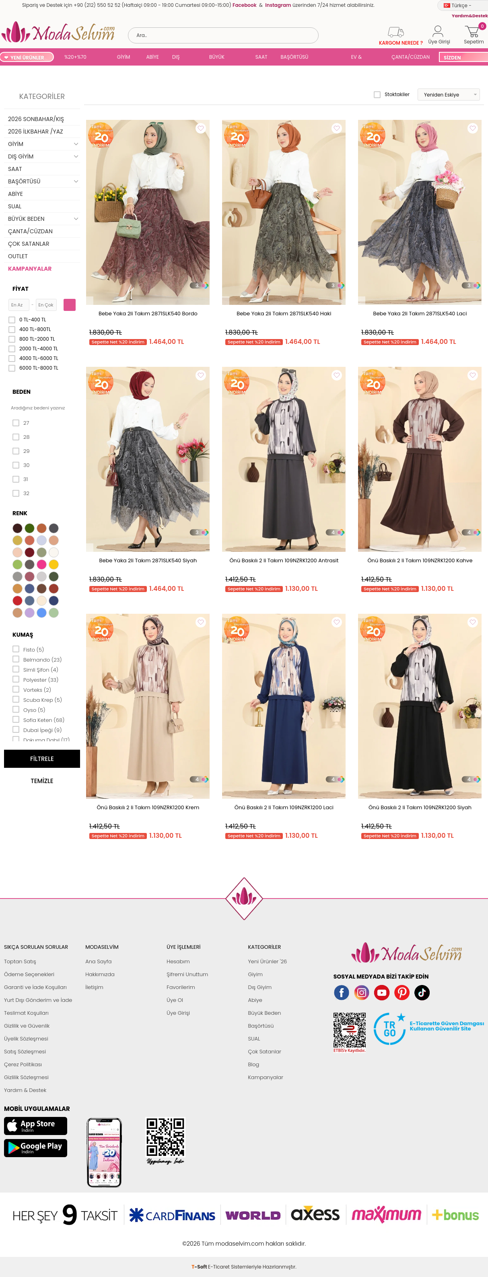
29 (21, 451)
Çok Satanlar (264, 1051)
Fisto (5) (28, 649)
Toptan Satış (20, 961)
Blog (253, 1064)
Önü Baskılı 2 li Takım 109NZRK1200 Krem (148, 807)
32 (20, 493)
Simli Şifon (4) (35, 669)
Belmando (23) (37, 659)
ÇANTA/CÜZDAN (410, 56)
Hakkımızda (100, 974)
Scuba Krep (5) (37, 699)
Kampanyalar (265, 1077)
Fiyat (20, 289)
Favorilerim (181, 987)
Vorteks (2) (31, 689)
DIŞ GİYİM (178, 57)
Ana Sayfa (98, 961)
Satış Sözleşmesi (25, 1051)
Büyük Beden (264, 1013)
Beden (21, 392)
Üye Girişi (178, 1013)
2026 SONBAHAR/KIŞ (36, 119)
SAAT (261, 56)
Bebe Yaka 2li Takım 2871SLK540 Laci (420, 313)
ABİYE (152, 56)
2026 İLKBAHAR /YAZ (35, 131)
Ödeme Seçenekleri (29, 974)
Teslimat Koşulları (26, 1013)
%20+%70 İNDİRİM (75, 57)
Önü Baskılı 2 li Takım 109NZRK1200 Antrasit (283, 560)
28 (21, 437)
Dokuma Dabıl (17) (41, 739)
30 (21, 465)
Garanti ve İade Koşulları (35, 987)
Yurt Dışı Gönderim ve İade (38, 1000)
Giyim (255, 974)
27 (20, 423)
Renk (19, 513)
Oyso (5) (28, 709)
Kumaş (22, 635)
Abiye (255, 1000)
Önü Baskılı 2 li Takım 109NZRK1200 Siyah (420, 807)
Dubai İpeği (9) (37, 729)
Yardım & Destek (25, 1090)
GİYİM (123, 56)
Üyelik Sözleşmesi (26, 1039)
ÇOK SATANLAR (28, 244)
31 (20, 479)
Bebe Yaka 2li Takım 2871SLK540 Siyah (148, 560)
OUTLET (18, 256)
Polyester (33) (35, 679)
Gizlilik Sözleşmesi (26, 1077)
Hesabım (178, 961)
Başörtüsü (261, 1026)
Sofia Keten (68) (38, 719)
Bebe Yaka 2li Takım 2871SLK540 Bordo (148, 313)
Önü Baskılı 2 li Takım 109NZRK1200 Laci (284, 807)
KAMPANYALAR (29, 269)
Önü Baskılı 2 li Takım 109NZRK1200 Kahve (419, 560)
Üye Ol (175, 1000)
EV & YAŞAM (359, 57)
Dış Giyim (260, 987)
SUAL (330, 57)
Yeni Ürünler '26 (267, 961)
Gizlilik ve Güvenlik (26, 1026)
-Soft (199, 1239)
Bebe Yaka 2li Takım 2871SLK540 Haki (284, 313)
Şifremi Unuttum (187, 974)
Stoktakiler (392, 94)
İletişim (94, 987)
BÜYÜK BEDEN (216, 57)
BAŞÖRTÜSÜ (294, 56)
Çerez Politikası (23, 1064)
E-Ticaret (219, 1239)
